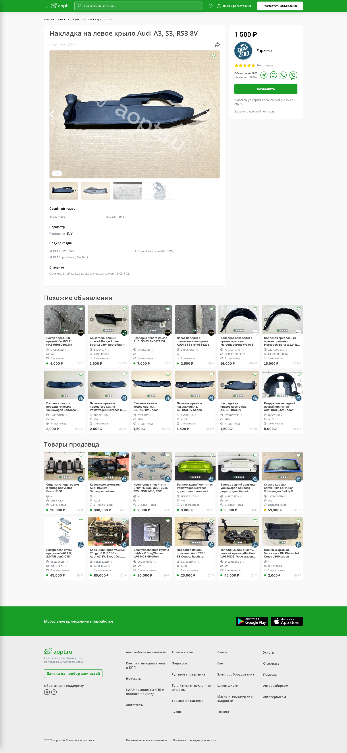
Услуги (268, 650)
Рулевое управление (189, 673)
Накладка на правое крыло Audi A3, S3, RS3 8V (233, 405)
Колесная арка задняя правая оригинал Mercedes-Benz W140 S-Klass (237, 340)
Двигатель (134, 703)
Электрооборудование (235, 673)
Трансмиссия (182, 650)
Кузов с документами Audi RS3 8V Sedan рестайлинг (105, 486)
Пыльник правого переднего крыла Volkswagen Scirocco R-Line (106, 405)
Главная (49, 19)
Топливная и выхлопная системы (191, 686)
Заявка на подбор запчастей (73, 671)
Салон (222, 650)
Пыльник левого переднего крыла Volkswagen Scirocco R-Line (63, 405)
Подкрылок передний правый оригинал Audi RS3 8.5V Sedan (279, 405)
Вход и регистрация (237, 6)
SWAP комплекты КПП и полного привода (145, 690)
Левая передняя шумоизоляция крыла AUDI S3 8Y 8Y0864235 (193, 340)
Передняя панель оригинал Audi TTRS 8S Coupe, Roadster (191, 552)
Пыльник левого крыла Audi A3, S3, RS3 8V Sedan (145, 405)
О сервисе (271, 662)
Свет (221, 662)
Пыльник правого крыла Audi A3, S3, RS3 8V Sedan (189, 405)
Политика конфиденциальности (194, 738)
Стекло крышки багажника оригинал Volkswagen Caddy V (278, 486)
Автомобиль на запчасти (146, 650)
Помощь (270, 673)
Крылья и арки (93, 19)
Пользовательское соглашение (146, 738)
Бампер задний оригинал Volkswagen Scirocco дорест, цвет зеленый (195, 486)
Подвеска (179, 662)
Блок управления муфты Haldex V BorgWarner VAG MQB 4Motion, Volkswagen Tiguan (151, 552)
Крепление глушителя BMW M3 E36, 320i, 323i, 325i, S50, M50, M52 (150, 486)
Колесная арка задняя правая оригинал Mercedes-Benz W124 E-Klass (281, 340)
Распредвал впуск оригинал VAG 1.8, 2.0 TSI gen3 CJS (59, 552)
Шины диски (227, 684)
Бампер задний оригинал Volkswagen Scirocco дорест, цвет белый (238, 486)
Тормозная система (187, 699)
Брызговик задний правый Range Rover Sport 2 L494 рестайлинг (107, 340)
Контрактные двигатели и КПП (145, 664)
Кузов (76, 19)
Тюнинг (223, 710)
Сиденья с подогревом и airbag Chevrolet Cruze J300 (62, 486)
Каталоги (63, 19)
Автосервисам (274, 695)
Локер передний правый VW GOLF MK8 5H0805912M (59, 340)
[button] (56, 114)
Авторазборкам (275, 684)
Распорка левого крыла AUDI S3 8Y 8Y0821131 (150, 338)
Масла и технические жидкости (235, 697)
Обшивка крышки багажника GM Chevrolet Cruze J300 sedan (281, 552)
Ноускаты (134, 677)
